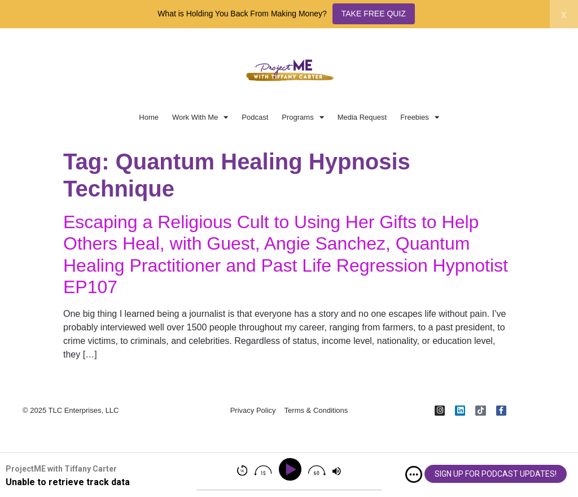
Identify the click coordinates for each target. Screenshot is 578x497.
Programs (302, 117)
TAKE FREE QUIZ (373, 13)
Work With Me (200, 117)
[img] (413, 474)
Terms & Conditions (316, 410)
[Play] (292, 470)
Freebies (419, 117)
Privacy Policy (253, 410)
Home (149, 117)
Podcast (255, 117)
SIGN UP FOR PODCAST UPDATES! (496, 473)
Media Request (362, 117)
